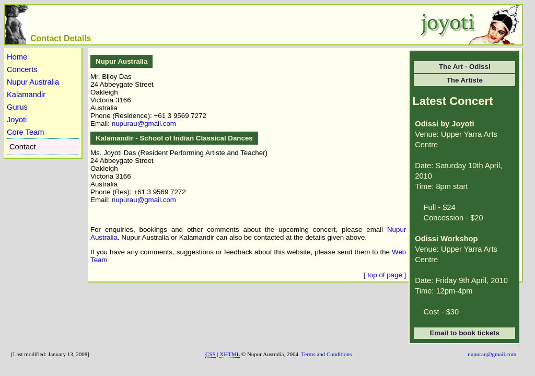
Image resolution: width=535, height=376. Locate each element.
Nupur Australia (33, 82)
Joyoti (17, 119)
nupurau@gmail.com (144, 123)
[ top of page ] (385, 275)
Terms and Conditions (326, 354)
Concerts (22, 69)
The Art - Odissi (465, 66)
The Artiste (465, 80)
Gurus (17, 107)
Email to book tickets (464, 333)
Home (17, 57)
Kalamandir (26, 94)
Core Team (25, 132)
